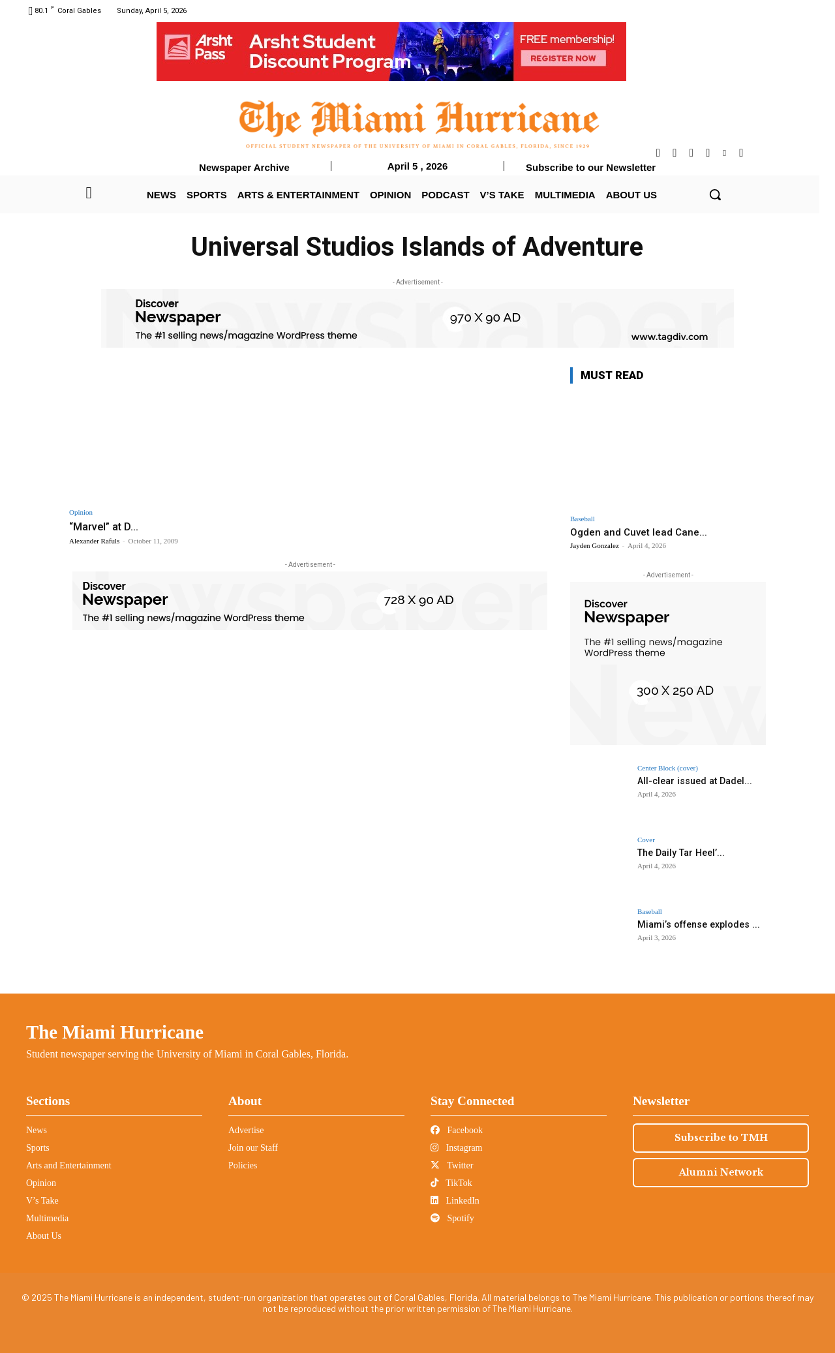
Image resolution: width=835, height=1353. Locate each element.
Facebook (457, 1130)
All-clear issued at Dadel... (693, 781)
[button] (715, 194)
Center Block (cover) (667, 768)
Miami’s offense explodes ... (697, 924)
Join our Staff (253, 1148)
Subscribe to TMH (721, 1138)
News (36, 1130)
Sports (38, 1148)
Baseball (582, 519)
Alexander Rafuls (94, 541)
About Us (43, 1236)
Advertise (246, 1130)
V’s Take (42, 1201)
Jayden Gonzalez (594, 545)
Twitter (452, 1165)
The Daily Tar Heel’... (680, 852)
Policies (242, 1165)
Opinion (81, 512)
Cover (646, 840)
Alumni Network (721, 1172)
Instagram (456, 1148)
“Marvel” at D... (105, 526)
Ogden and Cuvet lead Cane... (638, 532)
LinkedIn (455, 1201)
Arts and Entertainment (69, 1165)
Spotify (452, 1218)
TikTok (451, 1183)
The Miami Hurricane (115, 1032)
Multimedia (47, 1218)
